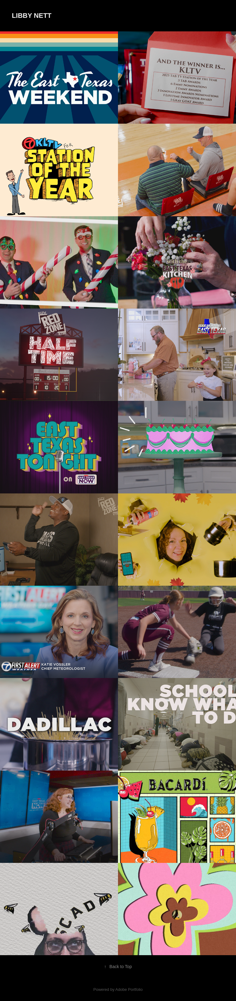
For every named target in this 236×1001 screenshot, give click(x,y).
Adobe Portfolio (129, 989)
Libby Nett (31, 15)
